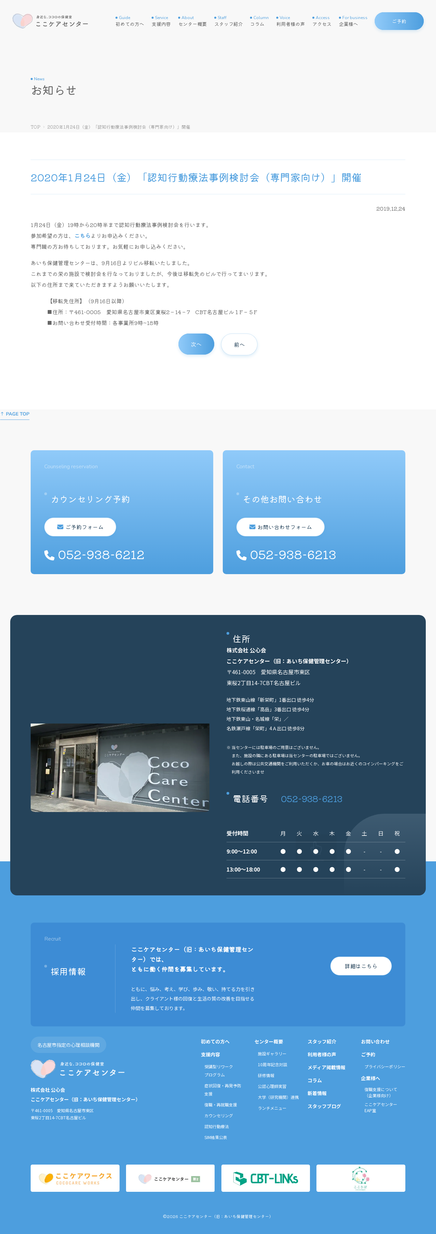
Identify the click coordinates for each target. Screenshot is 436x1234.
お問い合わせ (375, 1041)
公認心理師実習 (272, 1086)
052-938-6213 (311, 798)
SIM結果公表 (215, 1137)
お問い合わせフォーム (283, 527)
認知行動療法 (216, 1126)
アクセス (321, 21)
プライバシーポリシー (384, 1066)
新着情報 (317, 1093)
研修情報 (266, 1075)
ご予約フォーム (83, 527)
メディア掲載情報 (326, 1067)
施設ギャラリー (272, 1053)
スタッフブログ (324, 1106)
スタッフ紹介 (228, 21)
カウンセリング (218, 1115)
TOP (36, 127)
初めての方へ (129, 21)
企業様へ (353, 21)
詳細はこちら (361, 966)
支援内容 (161, 21)
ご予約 (368, 1054)
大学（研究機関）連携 (278, 1097)
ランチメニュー (272, 1108)
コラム (259, 21)
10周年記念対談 (272, 1064)
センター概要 (192, 21)
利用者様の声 (290, 21)
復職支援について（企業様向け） (380, 1092)
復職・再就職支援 (220, 1104)
